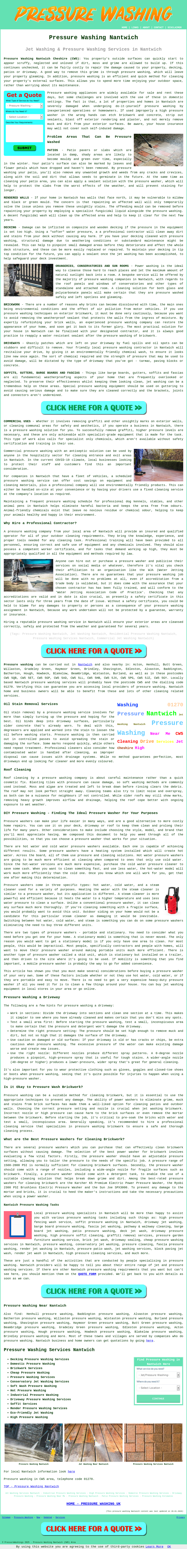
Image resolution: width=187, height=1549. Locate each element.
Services (60, 1517)
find (17, 1314)
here (149, 1340)
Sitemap (6, 1517)
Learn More (154, 1546)
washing (160, 381)
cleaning (16, 425)
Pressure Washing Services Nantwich (49, 1349)
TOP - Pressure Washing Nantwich (31, 1486)
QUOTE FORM (87, 1274)
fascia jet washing (104, 1226)
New (38, 1517)
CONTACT (159, 27)
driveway (107, 343)
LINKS (134, 27)
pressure (94, 1031)
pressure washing (135, 72)
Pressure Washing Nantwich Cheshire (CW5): (42, 58)
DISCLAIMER (175, 27)
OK (169, 1546)
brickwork (147, 335)
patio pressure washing (94, 1231)
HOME (124, 27)
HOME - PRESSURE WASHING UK (93, 1504)
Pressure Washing (23, 1517)
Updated (48, 1517)
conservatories (131, 283)
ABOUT (146, 27)
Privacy (181, 1517)
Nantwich (85, 664)
